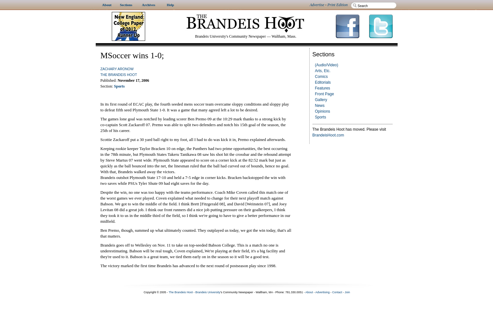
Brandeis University (207, 292)
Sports (320, 117)
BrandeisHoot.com (328, 135)
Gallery (321, 100)
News (320, 105)
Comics (321, 76)
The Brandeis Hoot (119, 75)
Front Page (324, 94)
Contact (337, 292)
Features (322, 88)
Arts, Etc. (323, 71)
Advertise (317, 5)
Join (347, 292)
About (309, 292)
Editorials (323, 82)
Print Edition (338, 5)
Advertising (322, 292)
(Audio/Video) (327, 65)
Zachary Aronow (117, 69)
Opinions (322, 111)
